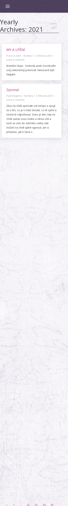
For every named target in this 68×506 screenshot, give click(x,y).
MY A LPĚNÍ (15, 49)
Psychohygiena (14, 95)
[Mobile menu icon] (7, 6)
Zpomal (12, 89)
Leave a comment (15, 59)
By (28, 55)
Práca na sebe (13, 55)
